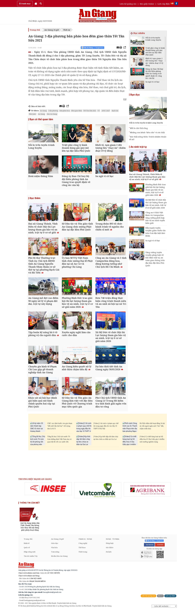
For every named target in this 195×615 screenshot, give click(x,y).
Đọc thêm (35, 199)
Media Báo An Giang (59, 561)
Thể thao (82, 552)
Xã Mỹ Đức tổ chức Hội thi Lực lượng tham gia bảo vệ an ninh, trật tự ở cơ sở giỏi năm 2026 (156, 204)
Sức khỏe (109, 552)
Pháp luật (110, 548)
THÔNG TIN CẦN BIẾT (30, 508)
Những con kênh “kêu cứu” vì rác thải (147, 132)
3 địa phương (53, 110)
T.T (99, 110)
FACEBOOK (149, 549)
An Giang (43, 110)
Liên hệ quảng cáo (128, 4)
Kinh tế (26, 548)
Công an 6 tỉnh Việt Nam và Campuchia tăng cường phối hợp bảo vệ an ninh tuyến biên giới (155, 217)
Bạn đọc (135, 94)
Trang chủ (35, 30)
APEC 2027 (106, 110)
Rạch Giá (115, 110)
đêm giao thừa (76, 110)
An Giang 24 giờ (51, 30)
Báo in (160, 601)
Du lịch (108, 557)
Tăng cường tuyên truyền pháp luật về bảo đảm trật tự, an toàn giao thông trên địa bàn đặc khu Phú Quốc (155, 259)
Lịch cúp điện (164, 4)
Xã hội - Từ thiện (112, 544)
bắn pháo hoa (65, 110)
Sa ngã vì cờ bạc (152, 240)
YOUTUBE (159, 549)
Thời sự (66, 30)
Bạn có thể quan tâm (41, 119)
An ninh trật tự (138, 146)
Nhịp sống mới (29, 557)
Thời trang (82, 557)
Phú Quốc (32, 114)
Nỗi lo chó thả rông (139, 128)
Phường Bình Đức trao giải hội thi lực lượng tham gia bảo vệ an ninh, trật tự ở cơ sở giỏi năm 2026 (155, 189)
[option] (48, 493)
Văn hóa (54, 552)
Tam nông (55, 557)
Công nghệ (82, 548)
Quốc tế (27, 552)
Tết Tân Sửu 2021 (89, 110)
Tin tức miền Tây (30, 561)
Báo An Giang (52, 114)
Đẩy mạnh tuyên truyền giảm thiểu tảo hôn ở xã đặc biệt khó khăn (155, 232)
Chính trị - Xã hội (85, 544)
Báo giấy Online (147, 4)
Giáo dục (54, 548)
